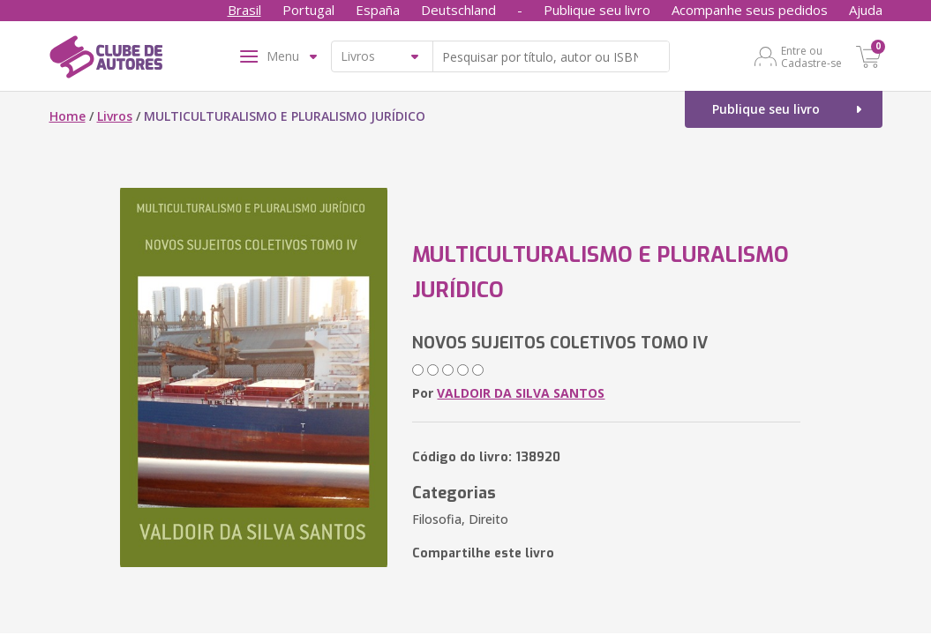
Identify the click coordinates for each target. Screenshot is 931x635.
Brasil (244, 10)
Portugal (308, 10)
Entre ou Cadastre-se (811, 56)
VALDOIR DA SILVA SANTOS (520, 393)
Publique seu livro (597, 10)
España (378, 10)
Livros (114, 116)
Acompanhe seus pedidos (750, 10)
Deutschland (458, 10)
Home (67, 116)
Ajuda (865, 10)
